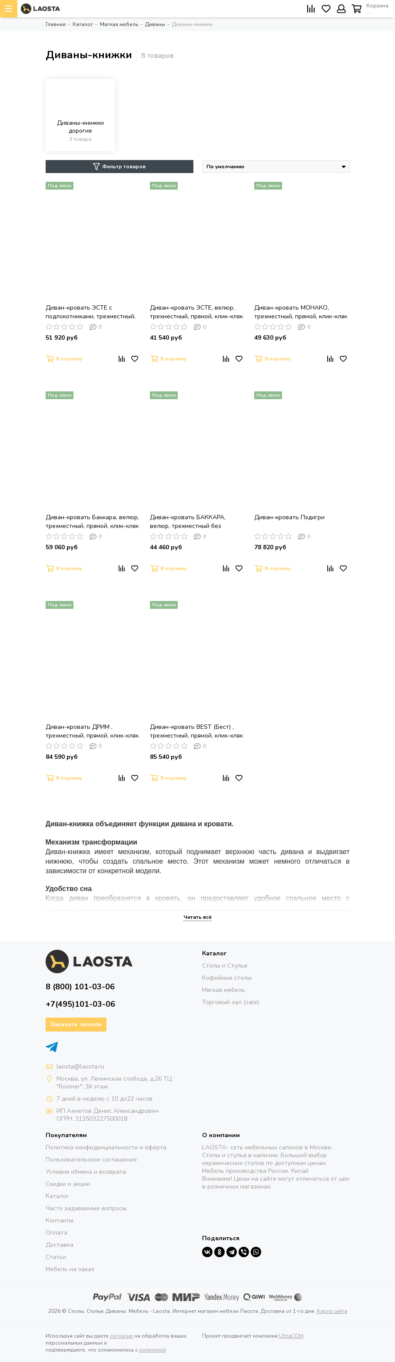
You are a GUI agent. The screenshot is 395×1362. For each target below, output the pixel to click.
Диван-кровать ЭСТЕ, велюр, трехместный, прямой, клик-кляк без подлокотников (196, 312)
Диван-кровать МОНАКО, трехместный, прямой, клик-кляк (300, 312)
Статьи (56, 1257)
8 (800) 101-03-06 (80, 986)
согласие (121, 1335)
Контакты (59, 1220)
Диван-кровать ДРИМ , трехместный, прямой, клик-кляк (92, 731)
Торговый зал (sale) (230, 1002)
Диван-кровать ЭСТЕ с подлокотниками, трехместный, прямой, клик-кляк (91, 312)
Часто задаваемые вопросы (86, 1208)
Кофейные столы (227, 978)
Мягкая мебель (223, 990)
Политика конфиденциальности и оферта (106, 1147)
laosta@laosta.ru (80, 1066)
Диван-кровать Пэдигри (289, 517)
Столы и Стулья (224, 965)
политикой (152, 1349)
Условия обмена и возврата (86, 1172)
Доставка (59, 1245)
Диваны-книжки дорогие (80, 127)
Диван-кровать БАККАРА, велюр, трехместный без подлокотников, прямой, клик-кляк (193, 522)
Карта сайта (332, 1311)
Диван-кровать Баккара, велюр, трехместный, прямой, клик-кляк (92, 521)
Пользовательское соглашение (91, 1159)
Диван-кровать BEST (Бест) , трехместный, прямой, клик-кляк (196, 731)
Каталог (57, 1196)
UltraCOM (291, 1335)
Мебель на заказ (70, 1269)
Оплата (56, 1232)
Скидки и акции (68, 1184)
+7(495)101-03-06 (80, 1004)
